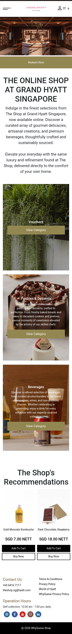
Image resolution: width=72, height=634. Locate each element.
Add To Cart (17, 548)
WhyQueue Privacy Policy (54, 594)
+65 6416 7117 (12, 585)
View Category (36, 230)
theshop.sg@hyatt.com (17, 590)
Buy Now (17, 556)
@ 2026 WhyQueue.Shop (36, 628)
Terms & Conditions (50, 579)
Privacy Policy (47, 584)
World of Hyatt (47, 589)
